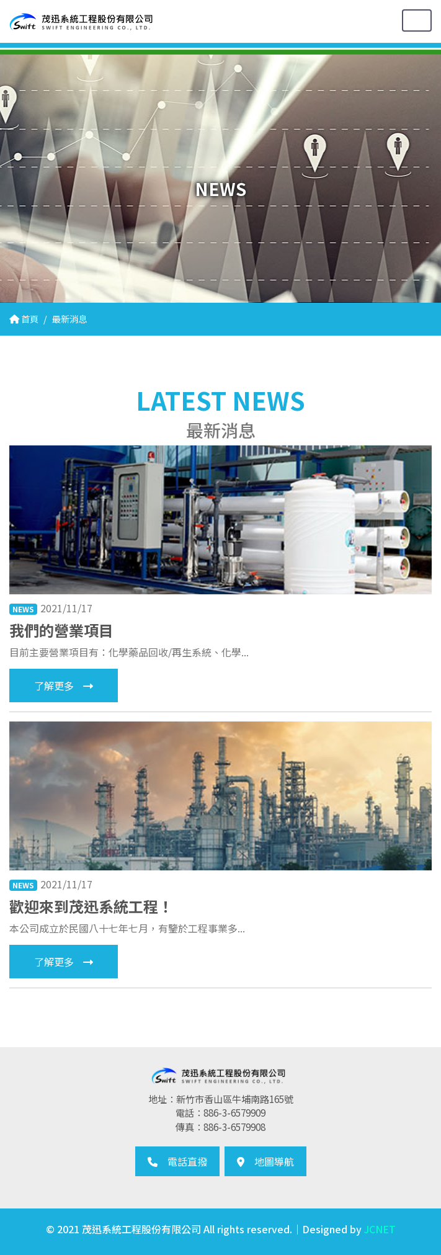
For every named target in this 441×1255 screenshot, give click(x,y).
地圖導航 (265, 1161)
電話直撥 (177, 1161)
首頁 (23, 318)
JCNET (380, 1229)
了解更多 (63, 685)
